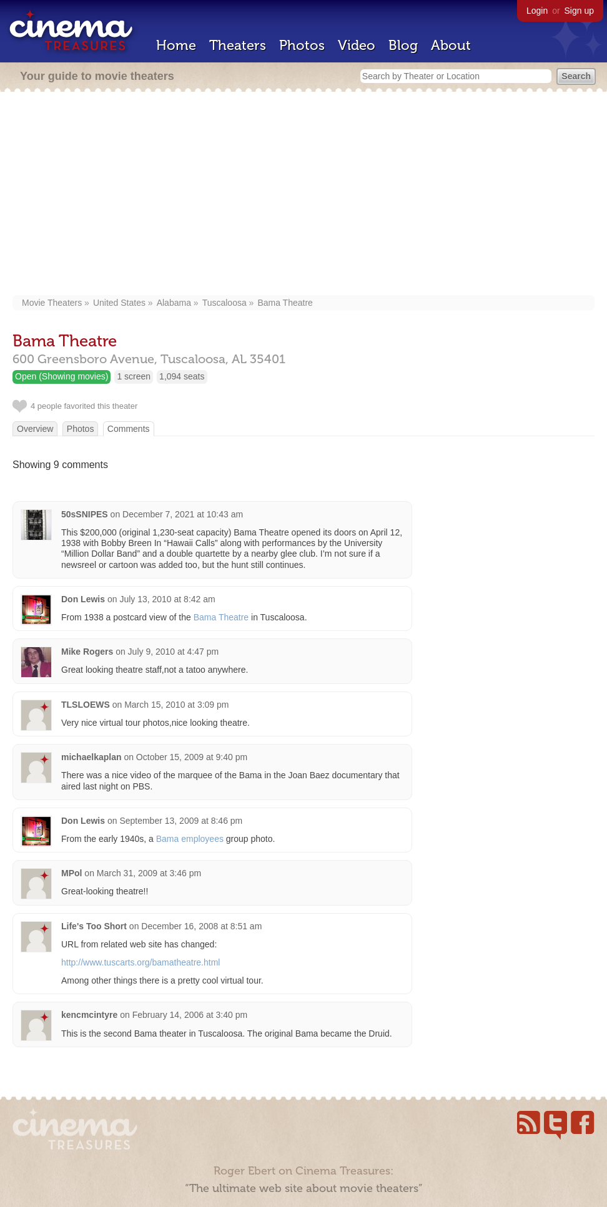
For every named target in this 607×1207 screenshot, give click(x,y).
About (451, 45)
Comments (128, 429)
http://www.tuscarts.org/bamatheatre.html (140, 962)
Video (356, 45)
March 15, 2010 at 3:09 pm (176, 705)
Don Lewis (83, 599)
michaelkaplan (91, 757)
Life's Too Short (94, 926)
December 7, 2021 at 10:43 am (182, 514)
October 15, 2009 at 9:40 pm (191, 757)
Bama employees (190, 839)
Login (537, 11)
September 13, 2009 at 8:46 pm (180, 821)
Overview (35, 429)
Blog (403, 45)
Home (176, 45)
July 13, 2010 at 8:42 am (167, 599)
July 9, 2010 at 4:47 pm (173, 652)
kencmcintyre (89, 1015)
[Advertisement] (305, 194)
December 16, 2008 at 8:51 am (201, 926)
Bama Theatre (284, 303)
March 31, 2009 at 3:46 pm (149, 873)
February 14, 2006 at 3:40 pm (189, 1015)
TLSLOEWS (85, 705)
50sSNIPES (84, 514)
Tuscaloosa (224, 303)
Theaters (237, 45)
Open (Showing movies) (61, 376)
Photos (302, 45)
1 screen (134, 376)
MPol (71, 873)
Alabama (174, 303)
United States (119, 303)
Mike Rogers (87, 652)
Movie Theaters (52, 303)
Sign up (579, 11)
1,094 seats (181, 376)
